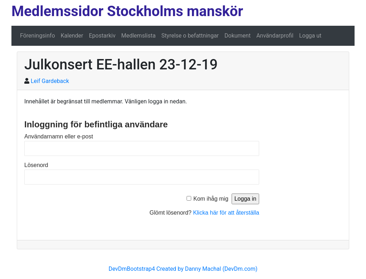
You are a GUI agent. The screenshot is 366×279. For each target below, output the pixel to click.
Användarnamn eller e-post (58, 136)
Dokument (237, 35)
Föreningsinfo (37, 35)
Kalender (72, 35)
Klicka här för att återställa (226, 213)
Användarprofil (274, 35)
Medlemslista (138, 35)
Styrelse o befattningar (190, 35)
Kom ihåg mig (210, 199)
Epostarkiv (102, 35)
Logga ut (310, 35)
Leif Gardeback (50, 81)
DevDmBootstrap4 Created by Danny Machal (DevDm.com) (183, 268)
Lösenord (36, 165)
